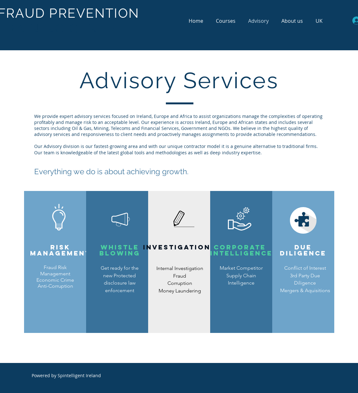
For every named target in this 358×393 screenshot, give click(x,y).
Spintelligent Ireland (79, 375)
